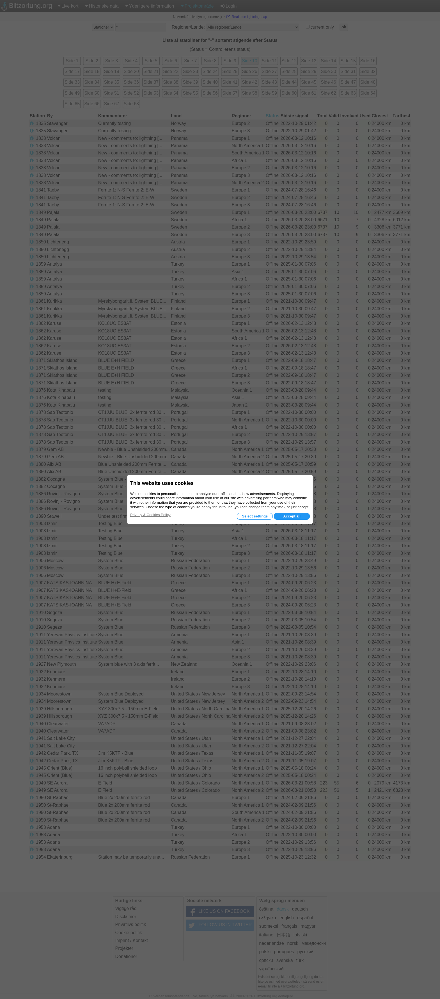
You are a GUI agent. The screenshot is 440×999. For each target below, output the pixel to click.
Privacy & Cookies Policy (150, 515)
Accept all (291, 516)
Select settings (255, 516)
